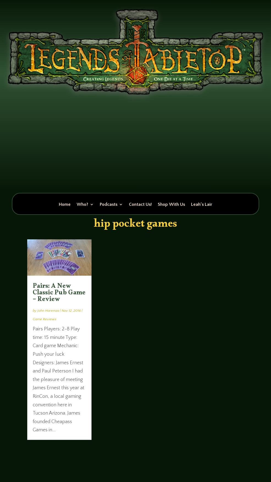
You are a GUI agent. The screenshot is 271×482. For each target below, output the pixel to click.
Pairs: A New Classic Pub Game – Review (59, 294)
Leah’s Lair (201, 204)
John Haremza (48, 311)
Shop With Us (171, 204)
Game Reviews (44, 319)
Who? (82, 204)
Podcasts (108, 204)
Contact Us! (140, 204)
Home (65, 204)
